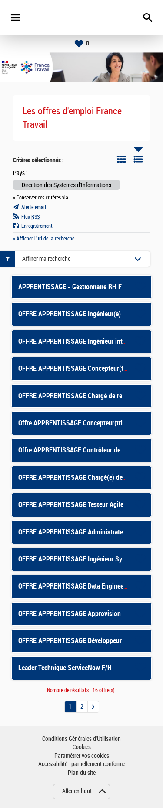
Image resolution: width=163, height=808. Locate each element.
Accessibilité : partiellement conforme (81, 764)
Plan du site (82, 773)
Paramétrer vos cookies (81, 756)
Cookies (82, 747)
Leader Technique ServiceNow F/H (65, 668)
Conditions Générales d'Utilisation (81, 739)
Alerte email (33, 207)
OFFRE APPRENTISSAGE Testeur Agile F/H (76, 504)
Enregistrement (37, 226)
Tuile (121, 159)
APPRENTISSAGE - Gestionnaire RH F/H (73, 287)
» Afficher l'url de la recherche (43, 239)
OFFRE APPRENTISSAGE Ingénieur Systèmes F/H (85, 559)
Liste (138, 159)
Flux (30, 217)
